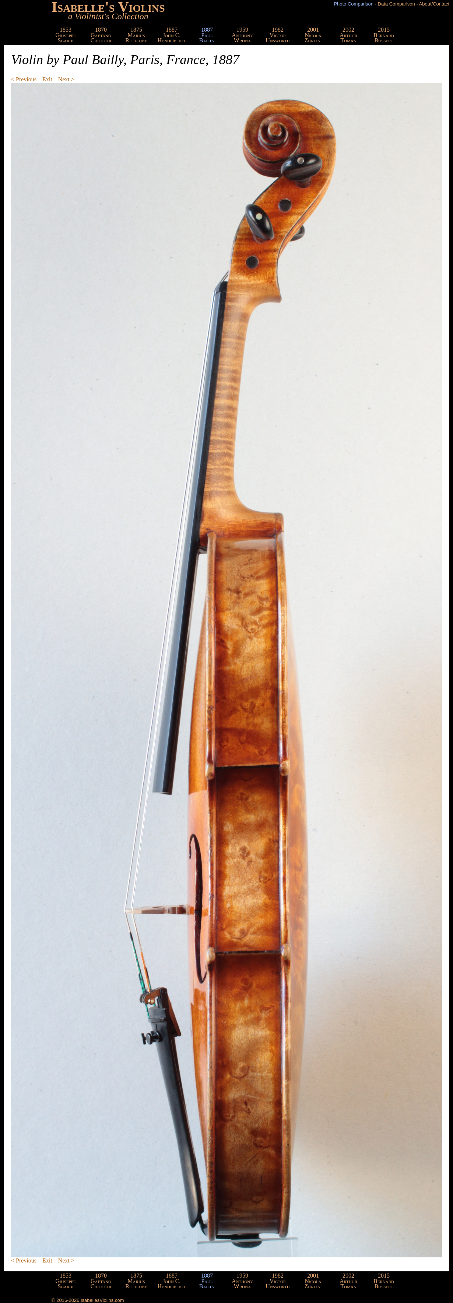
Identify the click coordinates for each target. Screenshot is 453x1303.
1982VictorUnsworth (277, 35)
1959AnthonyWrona (242, 35)
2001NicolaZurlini (313, 35)
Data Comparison (396, 4)
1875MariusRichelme (136, 35)
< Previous (23, 79)
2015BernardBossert (383, 35)
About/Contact (434, 4)
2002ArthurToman (348, 35)
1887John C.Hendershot (172, 35)
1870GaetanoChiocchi (101, 35)
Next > (66, 79)
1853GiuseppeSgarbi (66, 35)
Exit (47, 79)
